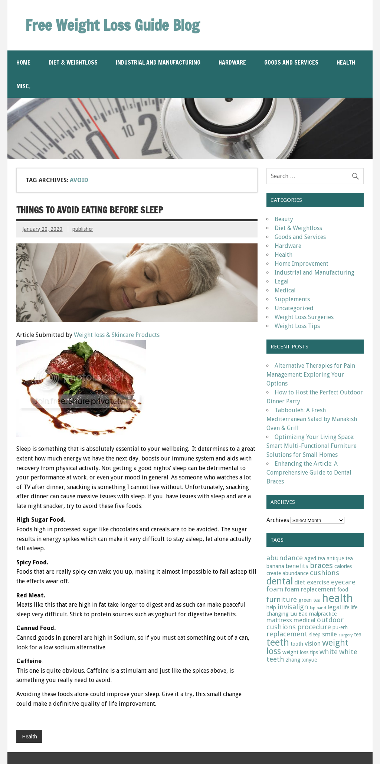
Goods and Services (291, 62)
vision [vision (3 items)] (313, 643)
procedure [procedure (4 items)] (314, 627)
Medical (285, 290)
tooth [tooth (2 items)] (297, 644)
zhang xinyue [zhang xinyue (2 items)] (301, 660)
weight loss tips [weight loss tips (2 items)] (300, 652)
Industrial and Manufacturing (158, 62)
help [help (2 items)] (271, 607)
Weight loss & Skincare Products (117, 334)
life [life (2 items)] (346, 607)
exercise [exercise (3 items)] (318, 582)
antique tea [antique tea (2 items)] (340, 558)
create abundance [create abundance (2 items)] (287, 573)
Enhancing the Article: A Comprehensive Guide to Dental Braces (308, 472)
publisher (82, 229)
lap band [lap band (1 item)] (318, 608)
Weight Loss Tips (297, 325)
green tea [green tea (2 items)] (309, 600)
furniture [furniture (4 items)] (281, 599)
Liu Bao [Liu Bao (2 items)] (299, 614)
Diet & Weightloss (73, 62)
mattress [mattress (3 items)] (279, 620)
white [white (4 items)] (329, 651)
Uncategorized (294, 308)
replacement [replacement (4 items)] (287, 634)
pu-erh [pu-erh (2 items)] (340, 627)
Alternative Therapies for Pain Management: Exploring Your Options (310, 374)
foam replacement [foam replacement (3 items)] (310, 589)
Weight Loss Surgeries (304, 317)
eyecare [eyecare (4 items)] (343, 582)
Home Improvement (301, 263)
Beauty (284, 219)
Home (23, 62)
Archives (277, 520)
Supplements (292, 299)
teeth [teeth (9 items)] (277, 642)
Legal (282, 281)
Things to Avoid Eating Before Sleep (89, 210)
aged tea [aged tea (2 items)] (314, 558)
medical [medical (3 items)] (304, 620)
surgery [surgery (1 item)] (345, 635)
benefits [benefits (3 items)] (297, 566)
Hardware (232, 62)
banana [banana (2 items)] (275, 566)
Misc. (23, 86)
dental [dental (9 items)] (279, 581)
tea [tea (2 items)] (357, 634)
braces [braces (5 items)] (321, 565)
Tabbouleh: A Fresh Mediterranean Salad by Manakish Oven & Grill (311, 419)
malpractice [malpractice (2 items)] (323, 614)
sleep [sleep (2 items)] (315, 634)
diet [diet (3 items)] (299, 582)
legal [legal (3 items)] (334, 607)
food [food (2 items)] (342, 590)
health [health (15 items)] (337, 598)
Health (346, 62)
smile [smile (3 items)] (329, 634)
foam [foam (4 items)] (274, 589)
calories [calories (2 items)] (343, 566)
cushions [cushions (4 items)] (324, 572)
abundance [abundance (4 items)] (284, 558)
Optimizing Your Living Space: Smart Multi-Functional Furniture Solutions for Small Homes (311, 445)
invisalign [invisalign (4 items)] (293, 607)
